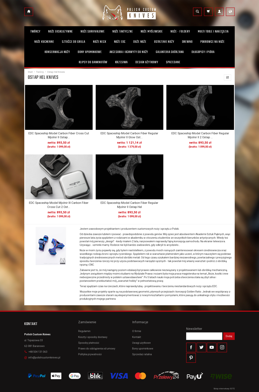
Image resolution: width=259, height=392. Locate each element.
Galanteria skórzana (170, 52)
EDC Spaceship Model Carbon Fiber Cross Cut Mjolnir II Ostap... (58, 134)
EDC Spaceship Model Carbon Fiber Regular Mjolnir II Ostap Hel (129, 203)
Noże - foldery (180, 31)
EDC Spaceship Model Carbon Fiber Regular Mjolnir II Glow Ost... (129, 134)
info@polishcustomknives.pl (42, 354)
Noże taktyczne (122, 31)
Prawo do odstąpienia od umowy (96, 339)
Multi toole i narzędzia (213, 31)
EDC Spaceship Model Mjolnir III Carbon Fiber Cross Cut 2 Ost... (58, 203)
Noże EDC (120, 42)
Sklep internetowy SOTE (224, 388)
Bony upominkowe (142, 339)
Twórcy (35, 31)
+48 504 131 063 (35, 348)
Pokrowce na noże (212, 42)
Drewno (187, 42)
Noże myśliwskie (152, 31)
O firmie (136, 322)
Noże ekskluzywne (60, 31)
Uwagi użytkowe (141, 334)
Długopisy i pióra (203, 52)
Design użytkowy (146, 62)
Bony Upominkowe (90, 52)
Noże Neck (99, 42)
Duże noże (139, 42)
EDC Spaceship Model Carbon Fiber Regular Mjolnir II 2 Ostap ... (200, 134)
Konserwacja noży (57, 52)
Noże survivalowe (92, 31)
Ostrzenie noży (164, 42)
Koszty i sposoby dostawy (92, 328)
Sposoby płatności (88, 334)
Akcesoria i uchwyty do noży (129, 52)
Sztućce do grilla (73, 42)
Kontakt (136, 328)
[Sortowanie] (227, 78)
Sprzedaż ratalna (142, 345)
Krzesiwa (121, 62)
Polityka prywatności (90, 345)
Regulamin (84, 322)
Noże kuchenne (44, 42)
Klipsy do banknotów (93, 62)
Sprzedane (173, 62)
